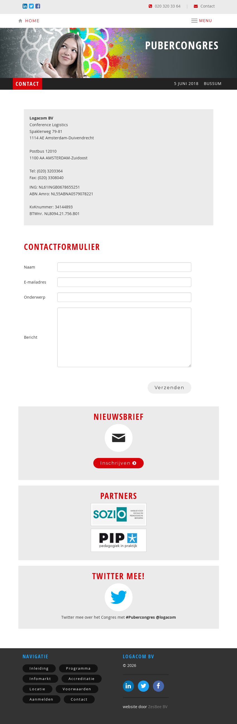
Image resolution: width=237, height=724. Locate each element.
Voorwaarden (77, 688)
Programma (78, 668)
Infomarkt (40, 678)
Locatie (37, 688)
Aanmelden (41, 699)
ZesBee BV (157, 706)
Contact (204, 6)
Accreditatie (82, 678)
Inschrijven (118, 463)
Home (29, 20)
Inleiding (39, 668)
